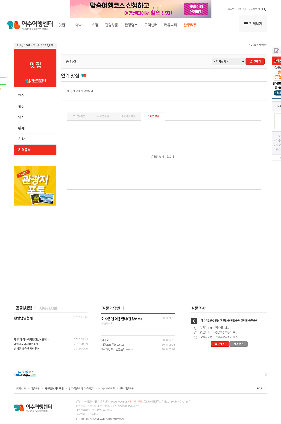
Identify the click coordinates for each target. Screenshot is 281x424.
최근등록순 (79, 116)
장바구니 (241, 9)
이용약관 (35, 388)
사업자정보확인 (135, 401)
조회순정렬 (153, 116)
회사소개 (21, 388)
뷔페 (21, 128)
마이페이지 (254, 9)
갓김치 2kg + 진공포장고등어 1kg (218, 337)
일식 (21, 117)
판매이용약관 (127, 388)
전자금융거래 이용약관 (81, 388)
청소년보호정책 (106, 388)
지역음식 (24, 150)
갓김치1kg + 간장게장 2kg (214, 327)
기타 (21, 139)
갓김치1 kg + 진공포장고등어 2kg (218, 332)
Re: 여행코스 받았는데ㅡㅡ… (117, 349)
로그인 (231, 9)
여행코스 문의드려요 (112, 344)
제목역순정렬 (128, 116)
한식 (21, 95)
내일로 (105, 340)
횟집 (21, 106)
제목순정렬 (103, 116)
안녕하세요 (138, 321)
